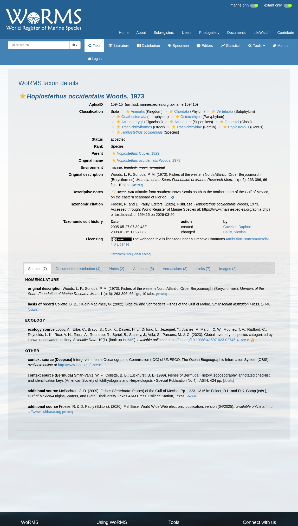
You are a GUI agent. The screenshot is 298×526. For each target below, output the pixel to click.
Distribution (148, 45)
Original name (91, 160)
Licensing (94, 239)
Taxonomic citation (86, 204)
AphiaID (96, 104)
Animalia (135, 111)
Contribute (285, 32)
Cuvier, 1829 (135, 153)
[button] (22, 96)
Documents (236, 32)
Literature (118, 45)
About (141, 32)
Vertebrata (221, 111)
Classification (91, 111)
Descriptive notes (88, 192)
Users (186, 32)
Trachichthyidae (186, 127)
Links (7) (203, 269)
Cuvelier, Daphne (237, 227)
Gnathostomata (130, 117)
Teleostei (229, 122)
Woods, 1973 (145, 160)
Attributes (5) (143, 269)
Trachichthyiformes (133, 127)
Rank (98, 146)
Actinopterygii (129, 122)
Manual (281, 45)
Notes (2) (116, 269)
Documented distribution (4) (78, 269)
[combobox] (39, 45)
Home (123, 32)
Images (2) (228, 269)
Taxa (94, 45)
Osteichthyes (188, 117)
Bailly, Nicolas (234, 232)
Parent (97, 153)
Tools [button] (256, 45)
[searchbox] (37, 45)
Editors (205, 45)
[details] (137, 185)
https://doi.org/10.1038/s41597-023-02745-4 (203, 340)
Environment (92, 167)
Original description (85, 174)
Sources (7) (37, 269)
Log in (95, 59)
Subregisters (164, 32)
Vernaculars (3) (175, 269)
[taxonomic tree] (122, 254)
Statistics (231, 45)
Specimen (178, 45)
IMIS (130, 340)
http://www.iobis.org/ (74, 365)
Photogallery (209, 32)
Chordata (178, 111)
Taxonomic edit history (83, 222)
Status (97, 139)
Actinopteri (180, 122)
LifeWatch (262, 32)
